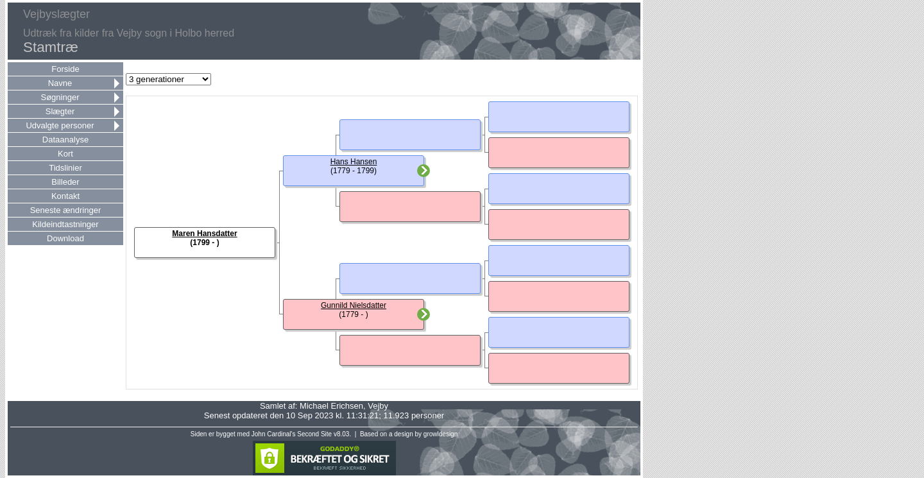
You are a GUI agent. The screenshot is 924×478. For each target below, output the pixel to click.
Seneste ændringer (65, 210)
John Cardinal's (274, 434)
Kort (65, 153)
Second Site (314, 434)
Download (65, 238)
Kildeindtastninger (65, 224)
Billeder (65, 182)
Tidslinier (65, 168)
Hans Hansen (353, 161)
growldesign (441, 434)
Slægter (60, 111)
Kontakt (65, 196)
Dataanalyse (65, 139)
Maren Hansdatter (204, 233)
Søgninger (60, 97)
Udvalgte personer (60, 125)
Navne (60, 83)
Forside (65, 69)
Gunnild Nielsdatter (353, 305)
